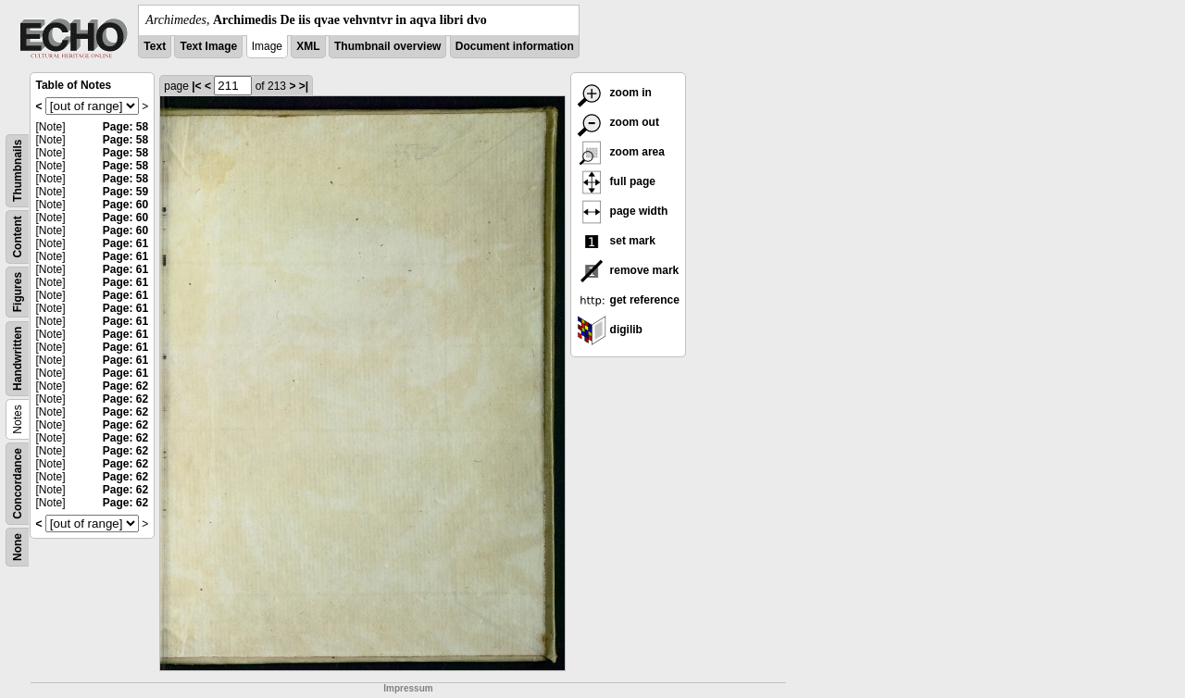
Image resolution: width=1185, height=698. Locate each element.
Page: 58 (125, 126)
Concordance (17, 483)
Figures (17, 292)
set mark (616, 240)
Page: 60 (125, 204)
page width (622, 211)
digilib (609, 329)
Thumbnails (17, 171)
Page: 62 (125, 386)
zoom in (614, 92)
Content (17, 236)
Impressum (407, 688)
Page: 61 (125, 243)
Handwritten (17, 359)
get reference (628, 299)
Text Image (208, 46)
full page (616, 181)
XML (307, 46)
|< (196, 86)
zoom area (621, 151)
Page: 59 (125, 191)
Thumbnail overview (387, 46)
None (17, 547)
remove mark (628, 270)
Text (154, 46)
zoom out (618, 122)
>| (303, 86)
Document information (514, 46)
